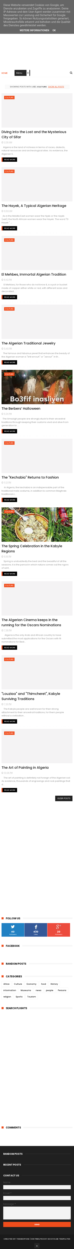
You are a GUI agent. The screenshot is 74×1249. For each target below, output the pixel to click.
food (43, 982)
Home (5, 73)
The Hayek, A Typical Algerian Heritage (34, 205)
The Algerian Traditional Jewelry (29, 342)
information (9, 989)
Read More (9, 159)
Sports (19, 995)
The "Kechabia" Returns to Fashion (30, 476)
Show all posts (56, 86)
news (38, 989)
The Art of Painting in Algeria (25, 766)
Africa (6, 982)
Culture (9, 97)
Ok (54, 30)
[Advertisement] (37, 46)
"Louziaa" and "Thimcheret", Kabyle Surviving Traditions (31, 695)
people (49, 989)
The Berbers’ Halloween (21, 408)
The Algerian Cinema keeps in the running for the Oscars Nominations (32, 622)
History (54, 982)
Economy (31, 982)
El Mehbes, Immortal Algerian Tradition (34, 274)
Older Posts (63, 797)
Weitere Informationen (34, 30)
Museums (26, 989)
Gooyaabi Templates (59, 1237)
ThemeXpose (23, 1237)
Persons (62, 989)
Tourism (31, 995)
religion (7, 995)
